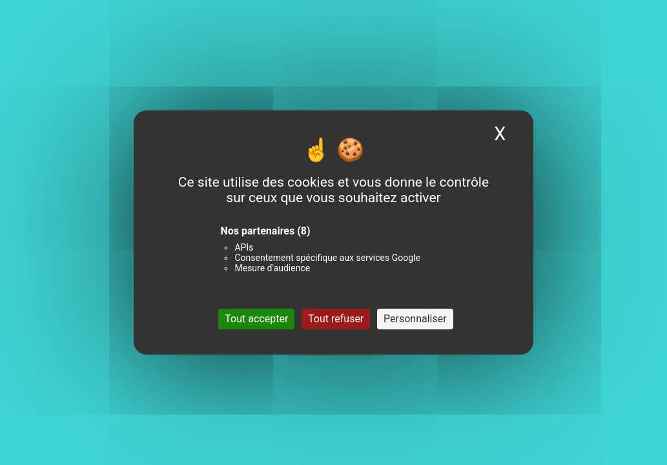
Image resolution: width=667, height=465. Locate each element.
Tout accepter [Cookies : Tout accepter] (256, 319)
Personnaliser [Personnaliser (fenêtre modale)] (415, 319)
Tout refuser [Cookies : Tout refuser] (336, 319)
